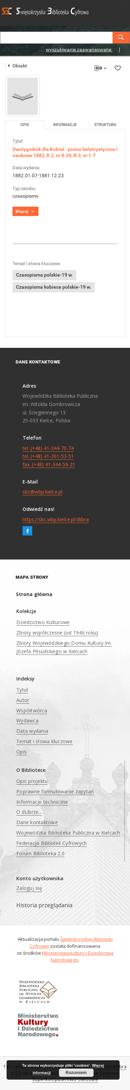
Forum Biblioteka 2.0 (40, 853)
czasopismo (25, 196)
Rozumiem (76, 1072)
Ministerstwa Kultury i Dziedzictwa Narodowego (77, 956)
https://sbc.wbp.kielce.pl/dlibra (56, 519)
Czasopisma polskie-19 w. (44, 275)
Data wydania (32, 731)
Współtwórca (31, 710)
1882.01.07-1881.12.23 (38, 175)
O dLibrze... (29, 812)
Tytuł (22, 689)
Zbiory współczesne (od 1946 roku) (57, 632)
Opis (21, 751)
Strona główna (34, 594)
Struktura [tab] (105, 125)
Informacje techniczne (42, 802)
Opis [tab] (24, 125)
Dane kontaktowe (37, 822)
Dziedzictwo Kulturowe (43, 622)
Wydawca (27, 720)
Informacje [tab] (65, 125)
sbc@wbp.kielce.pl (42, 491)
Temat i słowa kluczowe (44, 741)
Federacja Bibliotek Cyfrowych (51, 843)
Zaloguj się (29, 888)
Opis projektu (31, 781)
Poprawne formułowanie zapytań (55, 791)
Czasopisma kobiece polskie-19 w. (53, 287)
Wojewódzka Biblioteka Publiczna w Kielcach (68, 832)
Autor (22, 700)
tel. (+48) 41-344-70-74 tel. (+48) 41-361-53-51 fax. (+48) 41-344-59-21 (49, 456)
